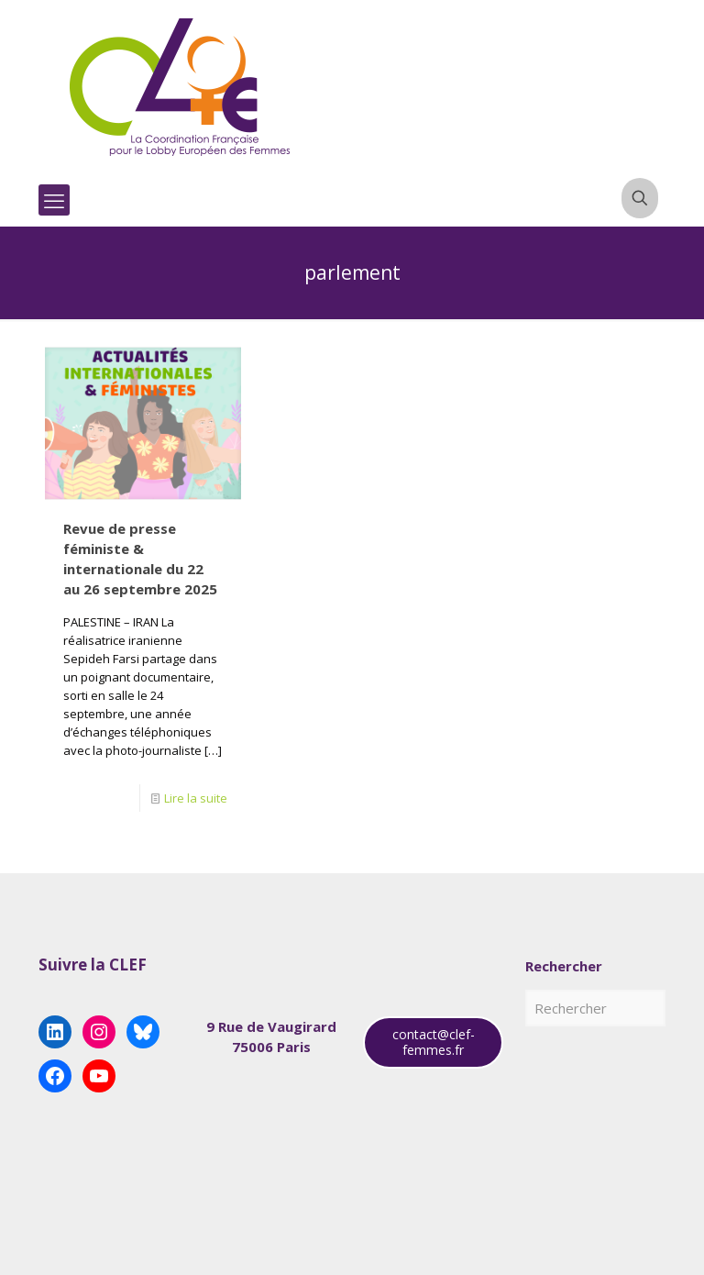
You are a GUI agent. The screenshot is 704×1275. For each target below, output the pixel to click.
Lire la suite (195, 798)
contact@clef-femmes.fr (433, 1042)
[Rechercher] (595, 1008)
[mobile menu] (54, 200)
